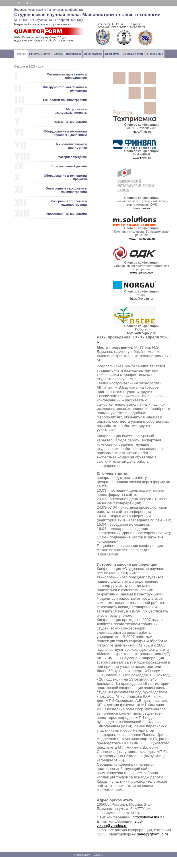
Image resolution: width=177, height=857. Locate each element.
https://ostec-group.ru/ (142, 333)
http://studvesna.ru (148, 817)
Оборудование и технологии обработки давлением (65, 133)
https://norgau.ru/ (141, 298)
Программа (112, 53)
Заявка (58, 53)
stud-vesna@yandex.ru (120, 823)
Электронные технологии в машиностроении (66, 190)
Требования (73, 53)
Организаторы (93, 53)
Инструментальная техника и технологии (65, 88)
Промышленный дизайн (68, 166)
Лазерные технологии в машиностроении (69, 202)
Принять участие (40, 53)
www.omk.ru (141, 208)
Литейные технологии (70, 122)
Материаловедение (72, 157)
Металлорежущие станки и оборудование (67, 76)
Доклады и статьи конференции (143, 53)
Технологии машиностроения (65, 100)
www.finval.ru (142, 158)
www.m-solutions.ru (142, 238)
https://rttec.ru (141, 131)
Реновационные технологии (65, 214)
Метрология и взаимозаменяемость (71, 111)
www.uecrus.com (141, 273)
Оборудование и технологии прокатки (65, 177)
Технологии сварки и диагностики (71, 145)
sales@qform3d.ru (152, 834)
